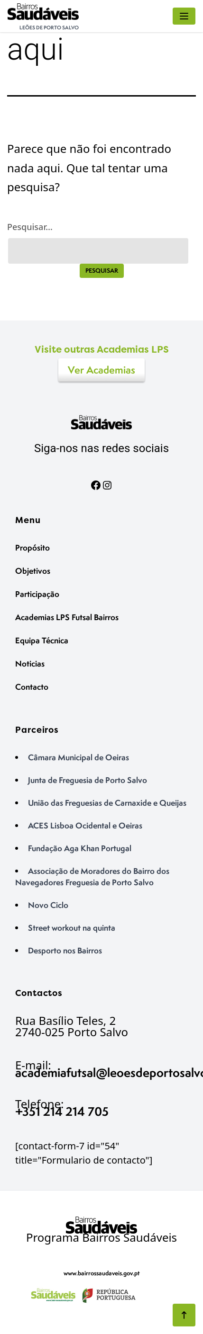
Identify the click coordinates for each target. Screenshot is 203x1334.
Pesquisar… (30, 226)
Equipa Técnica (41, 640)
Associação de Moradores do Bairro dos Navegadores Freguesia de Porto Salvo (92, 876)
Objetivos (32, 570)
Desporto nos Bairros (65, 950)
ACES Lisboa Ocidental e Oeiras (85, 825)
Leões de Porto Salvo (49, 27)
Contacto (31, 686)
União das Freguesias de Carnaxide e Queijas (107, 802)
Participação (37, 593)
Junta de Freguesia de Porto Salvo (87, 779)
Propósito (32, 547)
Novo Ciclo (48, 904)
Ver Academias (101, 370)
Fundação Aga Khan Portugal (79, 848)
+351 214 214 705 (62, 1111)
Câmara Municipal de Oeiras (78, 757)
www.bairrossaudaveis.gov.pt (102, 1273)
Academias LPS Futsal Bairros (67, 617)
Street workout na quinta (71, 927)
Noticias (30, 663)
